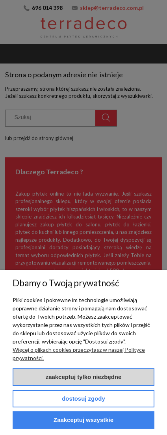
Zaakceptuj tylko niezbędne (84, 376)
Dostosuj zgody (83, 398)
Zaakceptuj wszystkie (83, 419)
